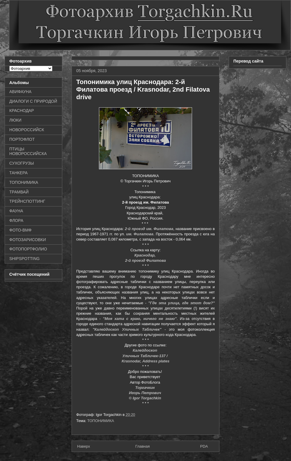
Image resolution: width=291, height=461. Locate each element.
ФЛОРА (16, 220)
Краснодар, (145, 255)
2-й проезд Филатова (145, 260)
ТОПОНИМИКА (100, 421)
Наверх (83, 446)
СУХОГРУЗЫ (21, 163)
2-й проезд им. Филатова (149, 229)
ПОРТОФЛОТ (22, 139)
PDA (204, 446)
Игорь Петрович (145, 393)
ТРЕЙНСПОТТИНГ (27, 201)
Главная (142, 446)
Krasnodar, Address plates (145, 361)
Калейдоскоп (145, 350)
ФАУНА (16, 211)
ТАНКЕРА (18, 172)
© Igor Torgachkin (145, 398)
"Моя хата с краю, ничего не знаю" (140, 318)
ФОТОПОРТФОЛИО (28, 249)
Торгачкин (145, 387)
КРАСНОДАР (21, 110)
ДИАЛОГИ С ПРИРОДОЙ (33, 101)
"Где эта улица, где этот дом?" (181, 303)
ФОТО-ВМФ (20, 230)
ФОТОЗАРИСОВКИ (27, 239)
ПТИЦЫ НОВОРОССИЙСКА (28, 151)
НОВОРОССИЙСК (26, 129)
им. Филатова (139, 234)
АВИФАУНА (20, 91)
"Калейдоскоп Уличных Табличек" (127, 329)
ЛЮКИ (15, 120)
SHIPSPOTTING (24, 258)
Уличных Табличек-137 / (145, 356)
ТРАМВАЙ (19, 192)
